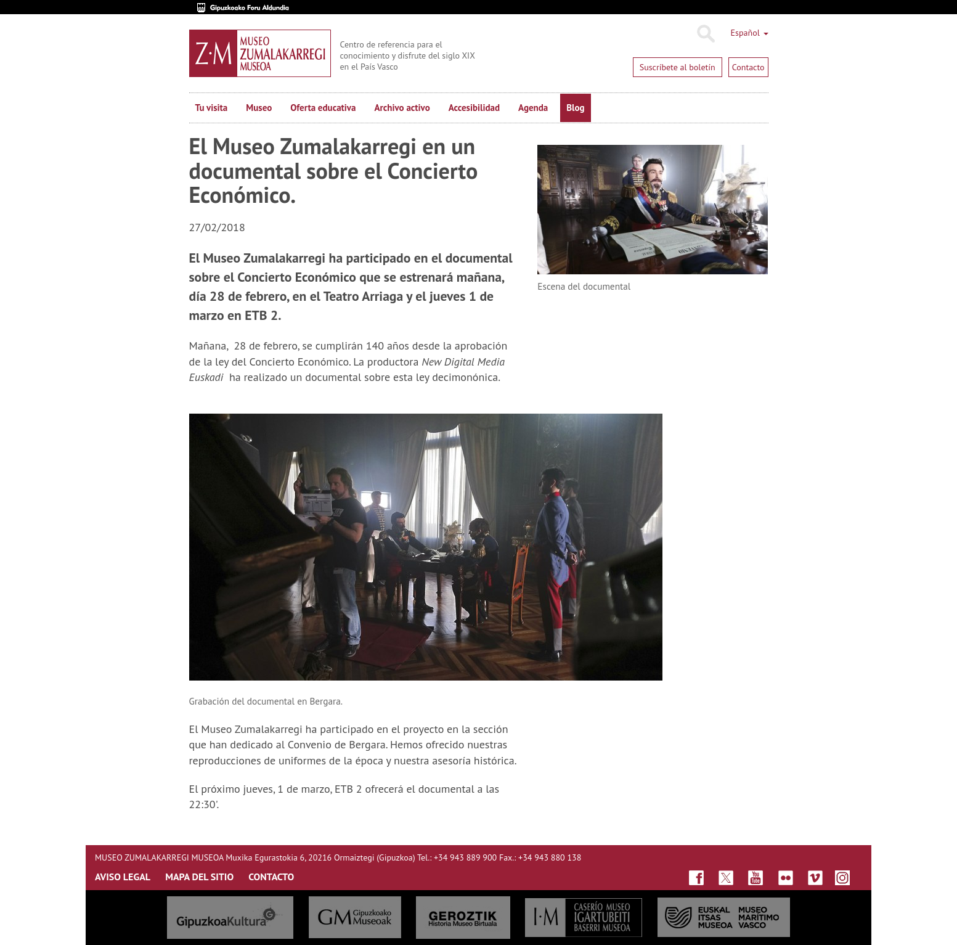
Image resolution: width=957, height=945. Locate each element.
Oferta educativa (323, 107)
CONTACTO (271, 876)
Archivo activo (402, 107)
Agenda (533, 107)
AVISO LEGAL (122, 876)
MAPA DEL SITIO (199, 876)
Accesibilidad (474, 107)
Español (749, 32)
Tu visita (211, 107)
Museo (259, 107)
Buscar (705, 34)
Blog (575, 107)
